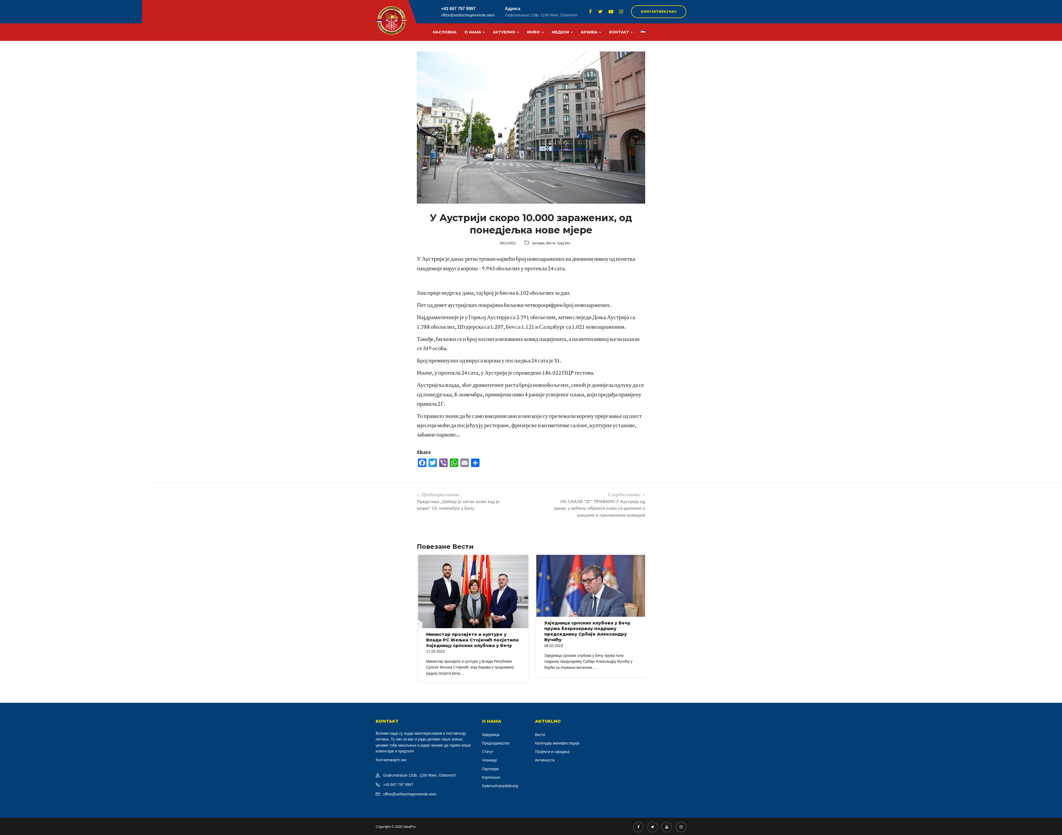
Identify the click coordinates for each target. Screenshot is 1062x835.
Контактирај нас (658, 12)
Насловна (444, 32)
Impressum (491, 777)
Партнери (490, 769)
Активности (545, 760)
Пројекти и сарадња (552, 752)
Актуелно (506, 32)
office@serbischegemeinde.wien (468, 15)
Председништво (495, 743)
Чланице (489, 760)
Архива (591, 32)
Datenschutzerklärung (500, 786)
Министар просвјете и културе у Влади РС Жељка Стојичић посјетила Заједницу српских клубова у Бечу (472, 640)
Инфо (535, 32)
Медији (562, 32)
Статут (488, 752)
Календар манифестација (557, 743)
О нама (474, 32)
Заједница (490, 735)
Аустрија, (539, 243)
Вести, (551, 243)
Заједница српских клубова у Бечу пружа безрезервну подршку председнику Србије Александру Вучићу (587, 631)
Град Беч (563, 243)
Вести (540, 735)
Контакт (621, 32)
